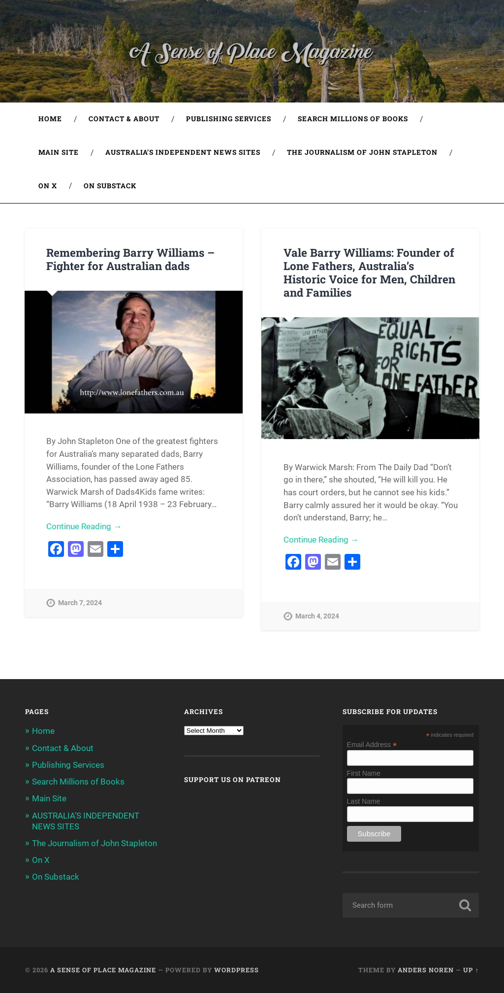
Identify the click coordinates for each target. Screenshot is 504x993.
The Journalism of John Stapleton (362, 152)
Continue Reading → (84, 526)
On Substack (110, 185)
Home (50, 118)
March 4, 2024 (317, 616)
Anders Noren (426, 970)
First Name (363, 773)
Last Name (363, 801)
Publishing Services (228, 118)
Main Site (58, 152)
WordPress (236, 970)
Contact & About (124, 118)
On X (47, 185)
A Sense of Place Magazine (103, 970)
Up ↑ (470, 970)
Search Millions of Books (353, 118)
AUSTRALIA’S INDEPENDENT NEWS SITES (182, 152)
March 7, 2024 (80, 603)
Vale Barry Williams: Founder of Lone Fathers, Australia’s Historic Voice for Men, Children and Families (369, 272)
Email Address (372, 744)
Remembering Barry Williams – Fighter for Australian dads (130, 259)
